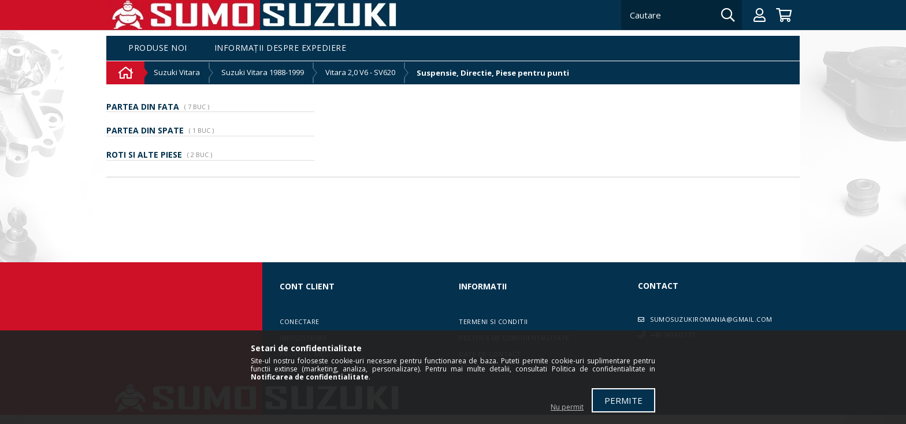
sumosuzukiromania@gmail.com (711, 319)
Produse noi (157, 48)
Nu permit (567, 407)
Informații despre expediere (280, 48)
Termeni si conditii (493, 321)
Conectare (300, 321)
